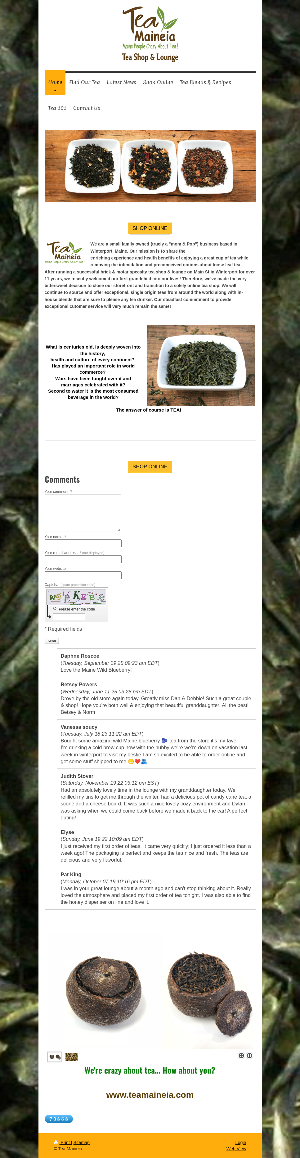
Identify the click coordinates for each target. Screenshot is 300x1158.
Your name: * (55, 537)
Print (62, 1142)
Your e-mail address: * (75, 553)
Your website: (56, 568)
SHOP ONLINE (149, 228)
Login (240, 1142)
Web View (236, 1148)
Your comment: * (58, 491)
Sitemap (82, 1142)
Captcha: (70, 585)
